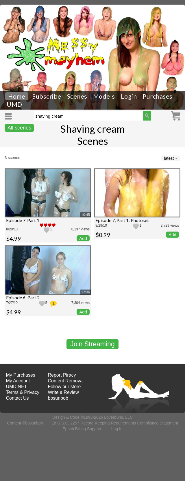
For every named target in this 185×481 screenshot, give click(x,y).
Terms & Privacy (22, 392)
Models (104, 96)
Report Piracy (62, 375)
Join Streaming (92, 344)
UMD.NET (16, 386)
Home (16, 96)
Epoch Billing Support (81, 428)
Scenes (77, 96)
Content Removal (66, 380)
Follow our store (64, 386)
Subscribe (46, 96)
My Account (18, 380)
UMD (14, 104)
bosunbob (58, 398)
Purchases (158, 96)
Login (129, 96)
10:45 (85, 215)
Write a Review (63, 392)
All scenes (19, 128)
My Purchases (20, 375)
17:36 (85, 292)
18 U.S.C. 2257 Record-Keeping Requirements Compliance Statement (115, 423)
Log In (117, 428)
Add (83, 238)
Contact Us (17, 398)
